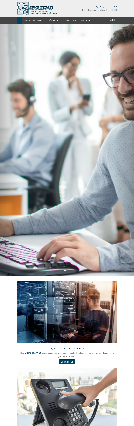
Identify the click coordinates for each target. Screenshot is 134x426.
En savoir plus (67, 362)
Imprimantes (70, 20)
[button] (10, 148)
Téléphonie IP (55, 20)
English (112, 20)
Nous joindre (85, 20)
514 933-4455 (106, 7)
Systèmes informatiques (34, 20)
